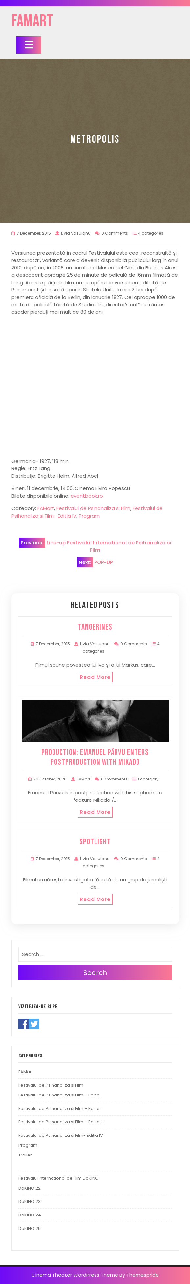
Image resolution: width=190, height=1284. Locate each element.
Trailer (25, 1155)
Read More (95, 677)
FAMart (32, 21)
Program (89, 515)
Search (95, 972)
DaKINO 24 (29, 1215)
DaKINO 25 (29, 1228)
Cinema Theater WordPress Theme (75, 1275)
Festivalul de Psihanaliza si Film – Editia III (61, 1122)
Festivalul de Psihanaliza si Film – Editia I (60, 1095)
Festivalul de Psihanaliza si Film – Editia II (60, 1108)
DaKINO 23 (29, 1201)
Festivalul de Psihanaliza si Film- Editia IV (60, 1135)
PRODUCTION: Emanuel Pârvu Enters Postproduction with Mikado (95, 757)
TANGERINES (95, 627)
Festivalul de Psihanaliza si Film (93, 508)
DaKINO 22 (29, 1188)
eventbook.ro (87, 495)
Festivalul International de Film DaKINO (58, 1178)
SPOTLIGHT (95, 842)
